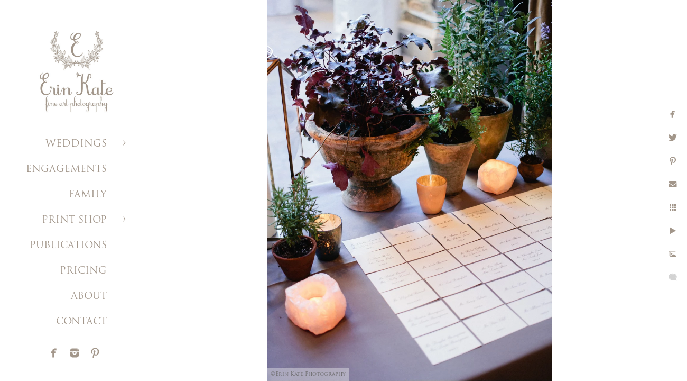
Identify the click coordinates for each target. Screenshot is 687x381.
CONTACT (81, 322)
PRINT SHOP (74, 220)
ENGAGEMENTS (66, 170)
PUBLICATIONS (68, 246)
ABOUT (89, 297)
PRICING (83, 271)
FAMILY (88, 195)
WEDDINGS (76, 144)
